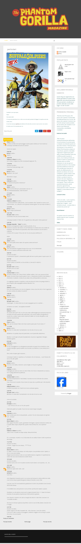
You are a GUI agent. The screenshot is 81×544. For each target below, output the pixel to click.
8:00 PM (9, 430)
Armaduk (9, 404)
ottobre (62, 292)
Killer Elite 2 (60, 362)
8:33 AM (9, 342)
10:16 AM (9, 460)
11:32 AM (9, 200)
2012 (60, 279)
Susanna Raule (10, 273)
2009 (60, 285)
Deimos (9, 288)
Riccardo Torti (10, 215)
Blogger (69, 394)
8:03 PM (9, 310)
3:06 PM (9, 254)
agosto (62, 296)
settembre (62, 294)
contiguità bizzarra (64, 307)
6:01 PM (9, 260)
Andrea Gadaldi (62, 53)
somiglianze (63, 316)
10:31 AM (9, 466)
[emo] (8, 154)
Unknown (9, 182)
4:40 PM (9, 517)
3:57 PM (9, 420)
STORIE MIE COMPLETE (63, 367)
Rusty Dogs (12, 41)
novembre (62, 290)
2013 (60, 277)
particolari (62, 318)
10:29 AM (9, 362)
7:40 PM (9, 294)
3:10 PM (9, 412)
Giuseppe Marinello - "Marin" (14, 225)
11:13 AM (9, 194)
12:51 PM (9, 214)
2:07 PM (9, 240)
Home (5, 41)
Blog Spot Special (64, 320)
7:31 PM (9, 286)
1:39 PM (9, 385)
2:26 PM (9, 391)
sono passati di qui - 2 (65, 313)
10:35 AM (9, 368)
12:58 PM (9, 376)
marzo (61, 305)
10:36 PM (9, 321)
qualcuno (18, 124)
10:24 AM (9, 186)
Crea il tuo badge (60, 388)
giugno (62, 300)
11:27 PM (9, 443)
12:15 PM (9, 208)
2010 (60, 283)
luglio (61, 298)
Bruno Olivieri (10, 422)
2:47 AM (9, 449)
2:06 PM (9, 223)
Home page (27, 522)
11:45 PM (9, 170)
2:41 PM (9, 508)
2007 (60, 329)
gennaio (62, 328)
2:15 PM (9, 246)
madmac (9, 370)
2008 (60, 287)
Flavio (8, 143)
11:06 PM (9, 164)
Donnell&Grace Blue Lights (64, 361)
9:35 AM (9, 180)
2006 (60, 331)
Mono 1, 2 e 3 (60, 364)
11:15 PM (9, 327)
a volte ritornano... (64, 309)
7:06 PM (9, 272)
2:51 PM (9, 403)
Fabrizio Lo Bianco (11, 160)
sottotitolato (63, 324)
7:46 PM (9, 300)
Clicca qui (59, 246)
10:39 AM (9, 472)
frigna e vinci (68, 72)
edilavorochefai (11, 387)
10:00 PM (9, 158)
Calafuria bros (63, 311)
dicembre (62, 288)
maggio (62, 301)
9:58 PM (9, 152)
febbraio (62, 326)
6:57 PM (9, 266)
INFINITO (9, 474)
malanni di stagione (65, 322)
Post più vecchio (47, 522)
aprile (61, 303)
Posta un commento (8, 519)
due (60, 315)
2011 (60, 281)
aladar (8, 188)
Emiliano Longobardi (61, 377)
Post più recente (7, 522)
